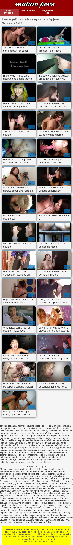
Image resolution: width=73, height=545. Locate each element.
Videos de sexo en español (35, 5)
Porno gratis (66, 483)
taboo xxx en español (25, 462)
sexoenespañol (7, 459)
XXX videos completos (61, 481)
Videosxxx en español (54, 520)
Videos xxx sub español (44, 503)
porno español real (48, 447)
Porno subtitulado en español (37, 495)
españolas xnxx (13, 431)
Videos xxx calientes (25, 498)
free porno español (26, 433)
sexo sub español (54, 457)
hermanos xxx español (10, 438)
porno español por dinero (27, 447)
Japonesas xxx (33, 486)
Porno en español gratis (46, 476)
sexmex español (7, 455)
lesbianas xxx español (40, 440)
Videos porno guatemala (22, 476)
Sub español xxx (33, 508)
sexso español (39, 459)
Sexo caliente (6, 481)
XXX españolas (21, 512)
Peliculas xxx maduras (10, 515)
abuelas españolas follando (13, 426)
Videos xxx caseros (13, 495)
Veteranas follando (22, 481)
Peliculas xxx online (51, 508)
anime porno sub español (23, 428)
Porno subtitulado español (31, 510)
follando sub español (58, 431)
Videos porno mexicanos (47, 498)
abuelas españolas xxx (37, 426)
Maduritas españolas (9, 471)
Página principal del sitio (9, 12)
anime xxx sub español (47, 428)
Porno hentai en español (20, 500)
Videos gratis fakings (61, 512)
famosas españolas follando (34, 431)
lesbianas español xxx (19, 440)
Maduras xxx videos (9, 469)
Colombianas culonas (40, 512)
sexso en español (23, 459)
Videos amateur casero (19, 522)
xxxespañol (50, 510)
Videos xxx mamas (50, 483)
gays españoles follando (47, 433)
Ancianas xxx (58, 495)
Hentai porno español (19, 479)
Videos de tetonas (17, 520)
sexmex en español (58, 452)
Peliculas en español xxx (12, 508)
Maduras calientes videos (23, 488)
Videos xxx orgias (38, 479)
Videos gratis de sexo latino (28, 474)
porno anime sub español (47, 443)
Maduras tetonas (27, 469)
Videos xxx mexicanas (43, 500)
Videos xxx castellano (46, 488)
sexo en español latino (26, 455)
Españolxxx (66, 479)
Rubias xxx (42, 469)
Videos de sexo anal (18, 517)
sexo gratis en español (48, 455)
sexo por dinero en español (32, 457)
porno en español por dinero (32, 445)
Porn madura (48, 486)
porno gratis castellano (41, 450)
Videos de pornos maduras (37, 491)
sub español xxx (54, 459)
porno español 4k (54, 445)
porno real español (38, 452)
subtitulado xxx (7, 462)
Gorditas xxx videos (18, 505)
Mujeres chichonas (38, 517)
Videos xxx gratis (37, 505)
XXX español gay (8, 483)
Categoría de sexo (47, 11)
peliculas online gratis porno (22, 443)
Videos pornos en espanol (12, 486)
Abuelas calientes (57, 469)
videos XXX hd (17, 491)
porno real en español (19, 452)
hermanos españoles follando (55, 435)
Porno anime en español (20, 503)
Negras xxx (54, 479)
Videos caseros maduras (28, 483)
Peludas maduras (60, 491)
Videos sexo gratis (56, 517)
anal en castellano (57, 426)
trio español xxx (43, 462)
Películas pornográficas (44, 493)
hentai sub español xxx (29, 435)
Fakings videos (7, 493)
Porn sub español (29, 471)
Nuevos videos (28, 10)
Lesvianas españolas (41, 522)
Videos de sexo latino (48, 471)
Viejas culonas (48, 474)
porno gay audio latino (19, 450)
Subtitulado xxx (7, 498)
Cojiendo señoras (23, 493)
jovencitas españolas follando (36, 438)
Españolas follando (41, 481)
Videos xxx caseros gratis (58, 505)
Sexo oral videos (51, 515)
